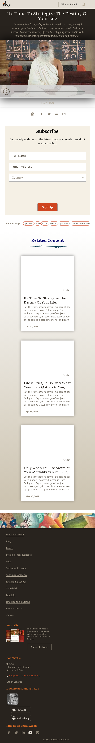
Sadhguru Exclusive (16, 568)
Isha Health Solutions (18, 602)
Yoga (8, 561)
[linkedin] (56, 114)
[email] (64, 114)
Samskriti (11, 588)
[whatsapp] (33, 114)
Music (9, 548)
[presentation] (47, 191)
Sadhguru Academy (16, 575)
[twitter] (49, 114)
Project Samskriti (15, 609)
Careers (10, 615)
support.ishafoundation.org (24, 675)
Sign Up (47, 207)
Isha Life (10, 595)
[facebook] (41, 114)
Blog (8, 541)
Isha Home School (16, 582)
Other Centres (14, 682)
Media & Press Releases (19, 555)
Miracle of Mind (15, 535)
